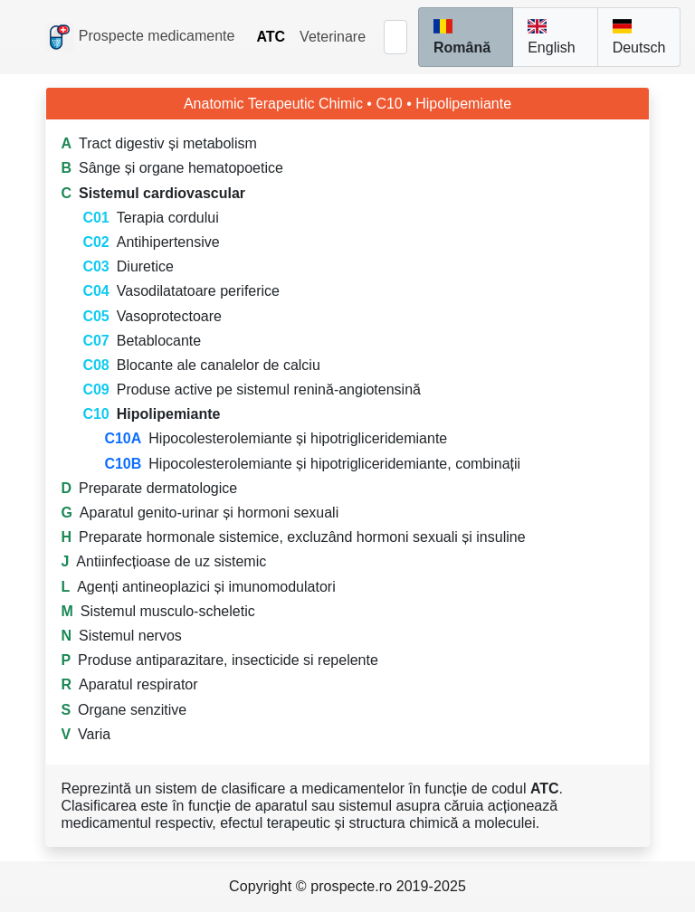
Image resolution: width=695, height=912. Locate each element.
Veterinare (333, 36)
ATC (270, 36)
